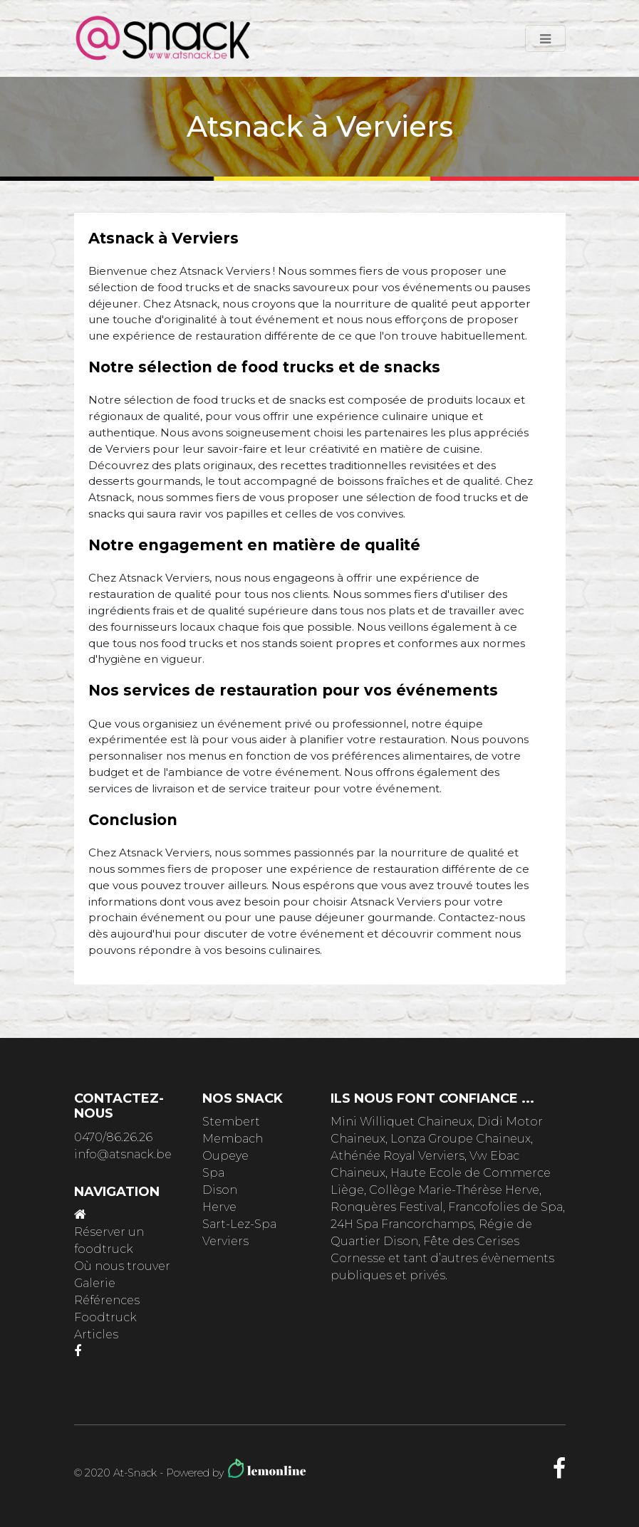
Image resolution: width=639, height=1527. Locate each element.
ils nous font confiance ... (432, 1098)
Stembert (231, 1121)
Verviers (225, 1241)
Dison (219, 1190)
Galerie (94, 1283)
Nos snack (242, 1098)
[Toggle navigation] (545, 38)
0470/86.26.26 (113, 1137)
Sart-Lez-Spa (239, 1224)
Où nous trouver (122, 1266)
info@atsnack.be (123, 1154)
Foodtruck (105, 1317)
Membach (232, 1138)
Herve (219, 1207)
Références (107, 1300)
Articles (96, 1334)
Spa (213, 1173)
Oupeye (225, 1156)
